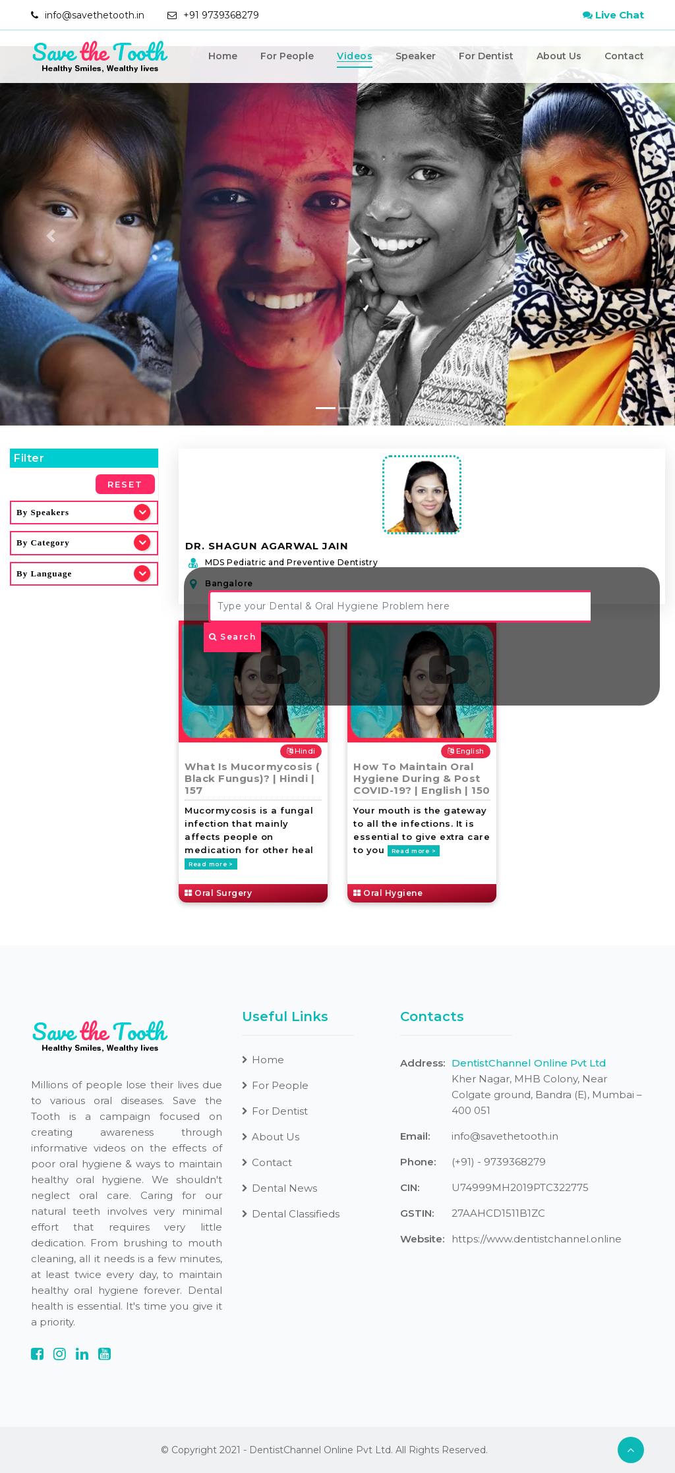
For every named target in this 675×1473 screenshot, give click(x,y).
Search (232, 637)
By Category (43, 542)
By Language (44, 573)
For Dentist (486, 57)
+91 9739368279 (221, 15)
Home (222, 57)
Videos (354, 57)
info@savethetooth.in (94, 15)
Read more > (211, 864)
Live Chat (613, 15)
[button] (51, 236)
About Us (559, 57)
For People (287, 57)
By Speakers (42, 512)
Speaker (416, 57)
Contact (624, 57)
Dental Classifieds (290, 1214)
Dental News (279, 1188)
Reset (125, 484)
